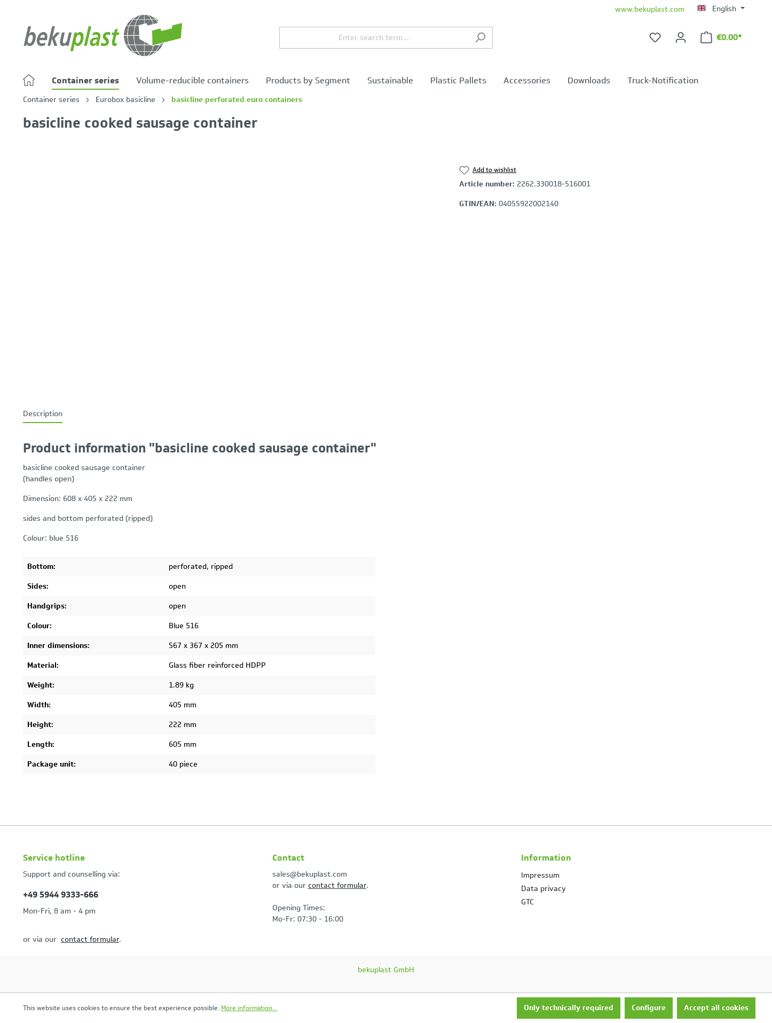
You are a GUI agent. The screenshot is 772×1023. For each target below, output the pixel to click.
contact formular (90, 939)
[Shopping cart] (721, 38)
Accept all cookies (716, 1007)
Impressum (540, 875)
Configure (649, 1007)
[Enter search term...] (373, 38)
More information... (249, 1008)
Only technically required (568, 1007)
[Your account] (681, 38)
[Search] (480, 38)
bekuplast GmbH (386, 969)
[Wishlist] (655, 38)
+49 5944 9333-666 (60, 894)
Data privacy (543, 888)
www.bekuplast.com (649, 9)
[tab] (42, 414)
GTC (527, 902)
